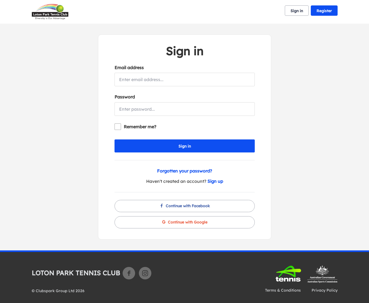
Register (324, 10)
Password (125, 97)
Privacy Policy (325, 290)
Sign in (296, 10)
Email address (129, 67)
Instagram (145, 273)
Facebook (129, 273)
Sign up (215, 181)
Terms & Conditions (283, 290)
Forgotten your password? (184, 171)
